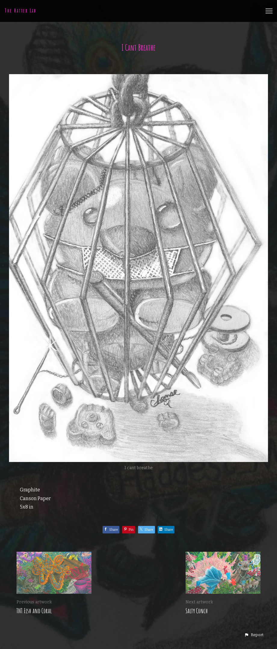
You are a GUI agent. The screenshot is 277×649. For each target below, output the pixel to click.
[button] (254, 635)
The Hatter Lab (20, 10)
